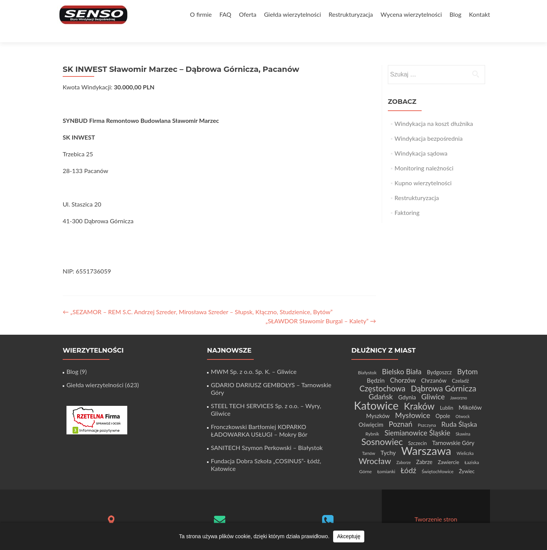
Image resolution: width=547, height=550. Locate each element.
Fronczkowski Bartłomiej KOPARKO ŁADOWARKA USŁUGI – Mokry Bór (259, 417)
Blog (455, 14)
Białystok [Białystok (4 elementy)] (367, 359)
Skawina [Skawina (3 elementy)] (463, 420)
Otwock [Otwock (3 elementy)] (462, 403)
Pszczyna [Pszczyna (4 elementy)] (427, 412)
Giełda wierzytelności (292, 14)
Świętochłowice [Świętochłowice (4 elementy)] (438, 458)
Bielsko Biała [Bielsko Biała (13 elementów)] (401, 358)
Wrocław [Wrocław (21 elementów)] (375, 448)
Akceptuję (348, 536)
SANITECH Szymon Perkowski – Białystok (267, 434)
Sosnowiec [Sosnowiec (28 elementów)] (382, 428)
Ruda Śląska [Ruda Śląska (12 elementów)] (459, 411)
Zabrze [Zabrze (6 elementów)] (424, 448)
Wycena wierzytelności (411, 14)
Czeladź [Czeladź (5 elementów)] (460, 367)
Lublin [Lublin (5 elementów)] (446, 394)
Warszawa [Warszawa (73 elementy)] (426, 437)
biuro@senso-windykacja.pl (219, 519)
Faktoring (407, 199)
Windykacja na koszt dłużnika (434, 110)
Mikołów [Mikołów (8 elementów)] (470, 393)
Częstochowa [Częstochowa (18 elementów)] (382, 375)
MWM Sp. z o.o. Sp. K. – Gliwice (254, 358)
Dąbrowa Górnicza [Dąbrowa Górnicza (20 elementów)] (443, 375)
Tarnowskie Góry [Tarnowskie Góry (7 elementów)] (453, 429)
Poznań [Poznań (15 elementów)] (400, 410)
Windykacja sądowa (421, 139)
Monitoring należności (424, 154)
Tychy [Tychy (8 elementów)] (388, 439)
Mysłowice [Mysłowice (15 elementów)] (412, 401)
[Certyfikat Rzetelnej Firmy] (96, 406)
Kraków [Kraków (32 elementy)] (419, 392)
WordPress (464, 513)
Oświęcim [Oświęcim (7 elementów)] (371, 411)
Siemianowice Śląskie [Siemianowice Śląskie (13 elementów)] (417, 419)
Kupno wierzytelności (423, 169)
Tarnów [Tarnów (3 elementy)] (368, 439)
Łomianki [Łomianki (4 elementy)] (386, 458)
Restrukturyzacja (351, 14)
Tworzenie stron (435, 505)
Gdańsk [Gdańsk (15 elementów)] (380, 383)
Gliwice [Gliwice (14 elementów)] (433, 383)
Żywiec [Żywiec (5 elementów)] (466, 458)
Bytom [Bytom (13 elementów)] (467, 358)
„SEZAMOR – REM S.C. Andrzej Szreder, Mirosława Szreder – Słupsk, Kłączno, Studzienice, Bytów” (198, 298)
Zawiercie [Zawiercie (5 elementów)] (448, 449)
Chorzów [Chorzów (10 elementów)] (403, 367)
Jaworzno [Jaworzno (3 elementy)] (458, 384)
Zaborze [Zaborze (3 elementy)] (403, 449)
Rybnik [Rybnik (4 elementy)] (372, 420)
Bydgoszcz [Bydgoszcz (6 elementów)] (439, 359)
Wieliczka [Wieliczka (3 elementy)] (465, 439)
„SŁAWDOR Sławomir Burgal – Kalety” (321, 307)
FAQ (225, 14)
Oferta (247, 14)
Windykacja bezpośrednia (429, 125)
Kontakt (479, 14)
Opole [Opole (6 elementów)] (443, 402)
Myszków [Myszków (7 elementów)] (378, 402)
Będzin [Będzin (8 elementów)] (376, 366)
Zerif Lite (405, 513)
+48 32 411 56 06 (328, 520)
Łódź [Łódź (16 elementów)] (408, 456)
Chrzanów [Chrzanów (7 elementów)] (433, 367)
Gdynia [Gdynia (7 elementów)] (407, 383)
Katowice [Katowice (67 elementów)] (376, 392)
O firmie (201, 14)
